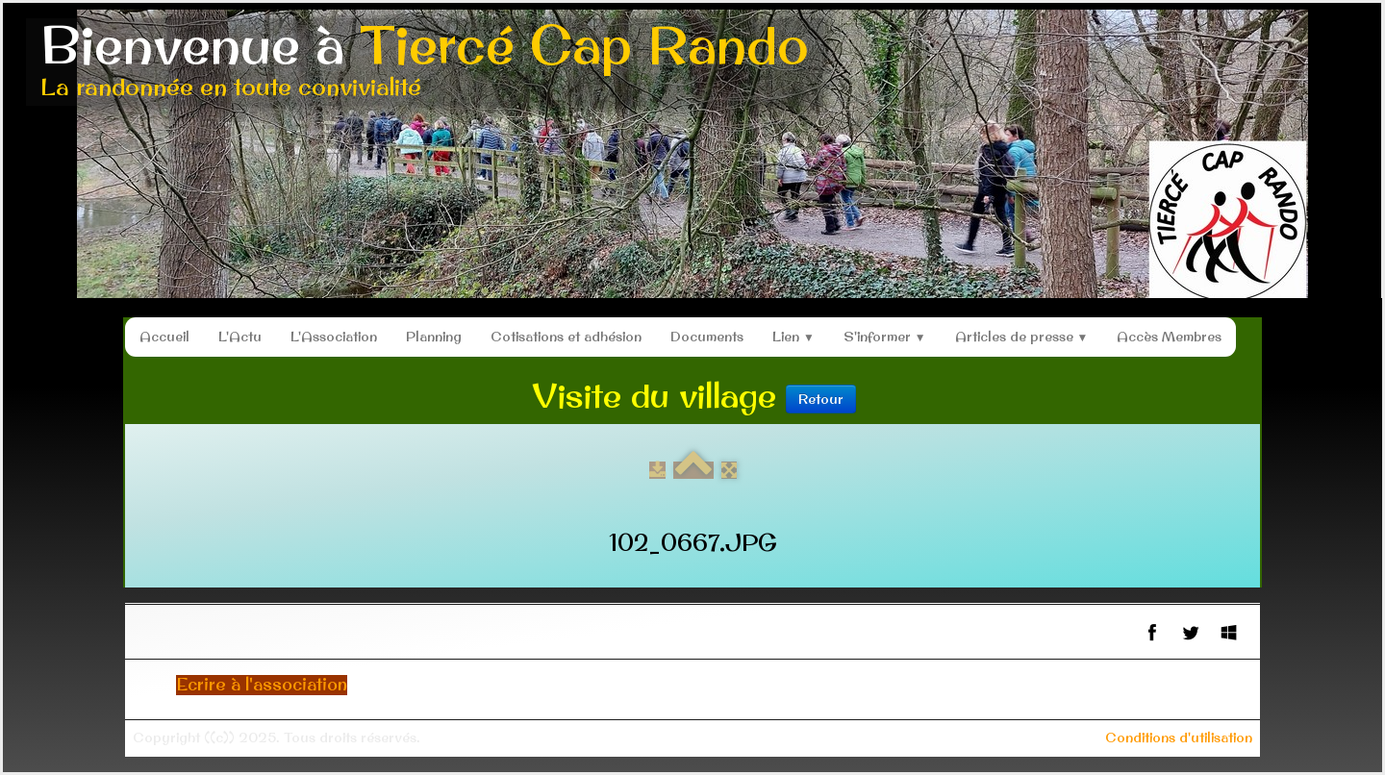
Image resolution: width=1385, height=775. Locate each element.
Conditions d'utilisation (1178, 737)
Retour (821, 399)
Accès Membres (1169, 336)
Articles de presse (1022, 336)
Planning (434, 336)
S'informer (885, 336)
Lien (793, 336)
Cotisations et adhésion (566, 336)
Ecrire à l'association (261, 684)
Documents (706, 336)
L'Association (333, 336)
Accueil (164, 336)
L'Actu (240, 336)
